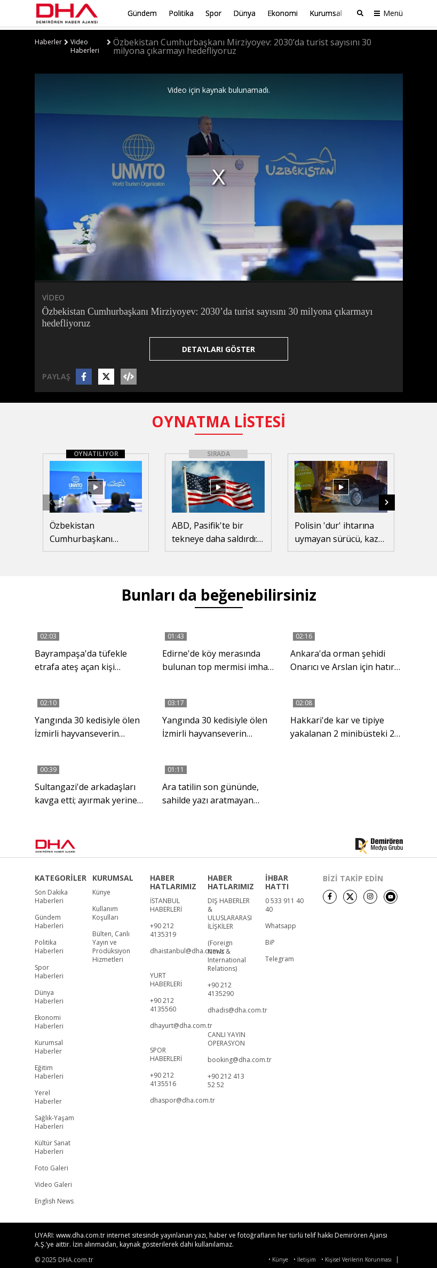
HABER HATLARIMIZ (173, 879)
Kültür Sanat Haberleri (52, 1144)
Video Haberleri (84, 43)
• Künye (278, 1256)
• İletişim (304, 1256)
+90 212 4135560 (163, 1001)
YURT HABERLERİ (166, 976)
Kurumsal (325, 13)
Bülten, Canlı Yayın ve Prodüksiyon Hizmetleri (111, 944)
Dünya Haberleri (49, 993)
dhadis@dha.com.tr (237, 1007)
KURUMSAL (112, 875)
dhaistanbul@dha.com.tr (187, 948)
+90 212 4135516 (163, 1076)
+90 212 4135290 (221, 986)
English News (54, 1198)
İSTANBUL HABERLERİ (166, 902)
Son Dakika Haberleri (51, 893)
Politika (181, 13)
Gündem (142, 13)
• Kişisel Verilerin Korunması (356, 1256)
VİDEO (53, 294)
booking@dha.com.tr (240, 1056)
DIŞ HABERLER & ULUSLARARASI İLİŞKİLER (230, 911)
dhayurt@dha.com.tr (181, 1022)
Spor (213, 13)
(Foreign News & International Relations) (227, 953)
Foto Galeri (51, 1165)
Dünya (244, 13)
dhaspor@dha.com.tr (182, 1097)
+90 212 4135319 (163, 927)
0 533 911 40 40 (284, 902)
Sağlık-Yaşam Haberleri (54, 1119)
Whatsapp (280, 923)
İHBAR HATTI (277, 879)
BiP (270, 939)
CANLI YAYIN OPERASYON (226, 1035)
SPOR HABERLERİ (166, 1051)
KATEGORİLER (60, 875)
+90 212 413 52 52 (226, 1077)
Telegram (279, 956)
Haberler (48, 39)
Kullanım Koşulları (105, 910)
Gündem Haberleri (49, 918)
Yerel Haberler (48, 1094)
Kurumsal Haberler (49, 1043)
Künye (101, 889)
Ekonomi (282, 13)
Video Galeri (53, 1181)
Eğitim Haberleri (49, 1069)
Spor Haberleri (49, 968)
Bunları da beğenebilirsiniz (218, 591)
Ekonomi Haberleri (49, 1018)
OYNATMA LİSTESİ (218, 418)
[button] (387, 499)
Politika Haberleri (49, 943)
